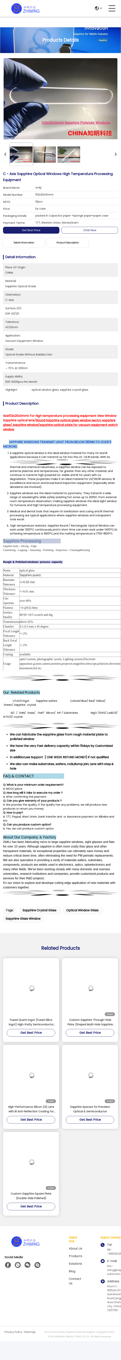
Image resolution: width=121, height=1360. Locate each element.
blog (72, 1271)
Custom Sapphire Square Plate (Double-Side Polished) (31, 1196)
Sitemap (30, 1332)
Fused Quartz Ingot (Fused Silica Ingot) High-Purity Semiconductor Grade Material (31, 1022)
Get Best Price (31, 230)
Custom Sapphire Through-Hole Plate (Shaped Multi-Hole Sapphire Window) (90, 1022)
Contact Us (75, 1281)
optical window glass (82, 910)
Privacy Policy (13, 1332)
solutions (75, 1263)
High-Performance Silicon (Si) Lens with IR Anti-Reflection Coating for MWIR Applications (31, 1109)
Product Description (68, 242)
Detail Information (24, 242)
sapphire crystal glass (39, 910)
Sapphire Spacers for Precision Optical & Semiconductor (90, 1109)
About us (75, 1248)
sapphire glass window (23, 918)
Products (75, 1256)
